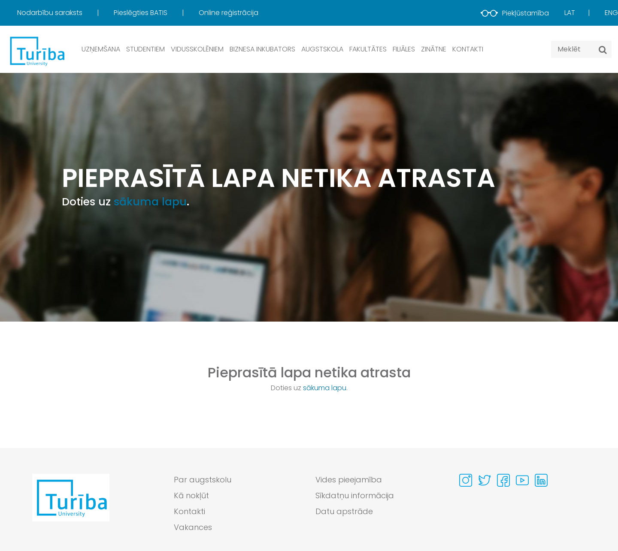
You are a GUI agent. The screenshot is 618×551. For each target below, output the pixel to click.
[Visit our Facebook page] (503, 480)
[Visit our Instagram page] (465, 480)
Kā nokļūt (191, 495)
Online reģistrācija (228, 13)
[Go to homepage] (70, 505)
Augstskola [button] (322, 49)
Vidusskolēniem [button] (197, 49)
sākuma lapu (150, 201)
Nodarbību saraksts (50, 13)
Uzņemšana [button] (101, 49)
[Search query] (581, 49)
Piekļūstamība (515, 13)
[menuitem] (64, 13)
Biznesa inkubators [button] (262, 49)
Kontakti (467, 49)
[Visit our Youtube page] (522, 480)
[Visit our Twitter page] (484, 480)
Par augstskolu (202, 479)
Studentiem (145, 49)
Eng (611, 13)
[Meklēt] (602, 50)
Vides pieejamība (348, 479)
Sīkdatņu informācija (354, 495)
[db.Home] (36, 50)
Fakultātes (368, 49)
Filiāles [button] (404, 49)
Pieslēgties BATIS (141, 13)
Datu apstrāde (344, 511)
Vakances (193, 527)
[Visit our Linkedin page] (541, 480)
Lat (569, 13)
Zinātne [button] (433, 49)
